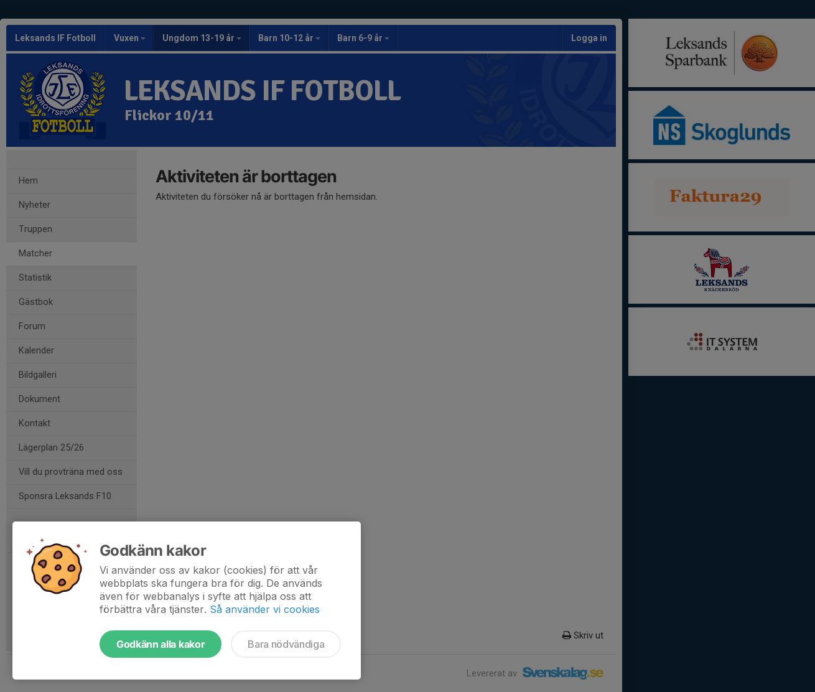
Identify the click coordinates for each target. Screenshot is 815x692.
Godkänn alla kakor (160, 644)
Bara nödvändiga (286, 644)
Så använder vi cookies (265, 609)
